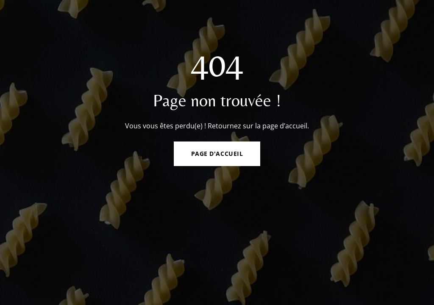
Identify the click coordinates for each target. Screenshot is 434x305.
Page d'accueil (217, 154)
